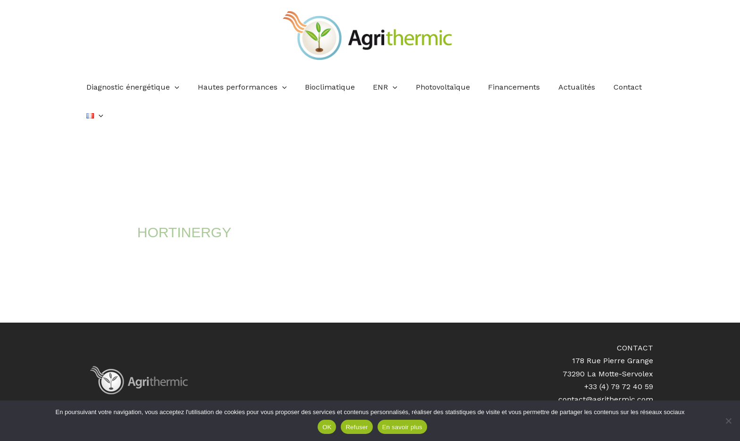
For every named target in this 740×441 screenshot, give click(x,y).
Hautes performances (240, 87)
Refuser (356, 427)
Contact (606, 87)
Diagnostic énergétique (133, 87)
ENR (377, 87)
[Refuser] (728, 420)
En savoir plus (402, 427)
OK (326, 427)
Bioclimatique (325, 87)
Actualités (558, 87)
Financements (499, 87)
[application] (175, 87)
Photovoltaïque (431, 87)
